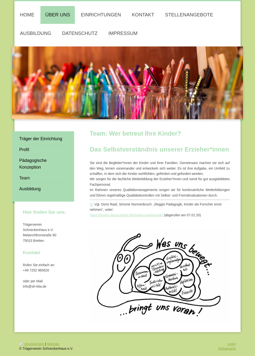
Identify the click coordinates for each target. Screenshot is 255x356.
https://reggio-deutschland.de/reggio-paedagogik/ (126, 215)
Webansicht (227, 348)
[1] (92, 204)
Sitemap (53, 344)
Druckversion (32, 344)
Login (232, 344)
